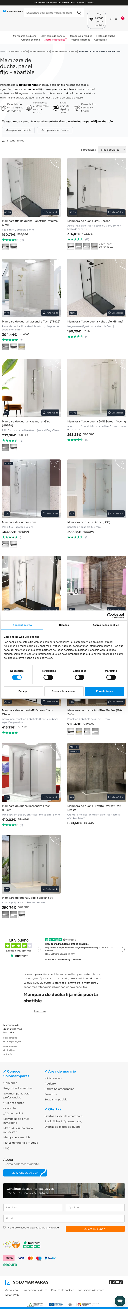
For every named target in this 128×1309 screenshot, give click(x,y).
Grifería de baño (30, 39)
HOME (3, 51)
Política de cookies (62, 1290)
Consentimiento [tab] (22, 625)
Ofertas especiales (54, 39)
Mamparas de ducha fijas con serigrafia (10, 1050)
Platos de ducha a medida (20, 1142)
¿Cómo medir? (13, 1113)
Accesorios (100, 39)
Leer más (40, 1011)
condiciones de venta (91, 1290)
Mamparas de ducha (24, 35)
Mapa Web (12, 1295)
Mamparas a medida (80, 35)
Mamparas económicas (55, 130)
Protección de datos (34, 1290)
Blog (6, 1148)
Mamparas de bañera (52, 35)
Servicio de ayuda (25, 1172)
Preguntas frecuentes (17, 1088)
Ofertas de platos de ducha (62, 1126)
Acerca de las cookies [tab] (105, 625)
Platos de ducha (105, 35)
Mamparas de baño (18, 51)
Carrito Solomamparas (59, 1088)
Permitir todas (104, 691)
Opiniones (10, 1082)
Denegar (23, 691)
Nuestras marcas (80, 39)
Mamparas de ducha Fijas (64, 51)
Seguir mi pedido (56, 1099)
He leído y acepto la (33, 1227)
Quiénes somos (13, 1102)
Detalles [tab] (64, 625)
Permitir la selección (64, 691)
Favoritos (50, 1094)
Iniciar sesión (53, 1078)
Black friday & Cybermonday (63, 1121)
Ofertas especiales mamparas (64, 1116)
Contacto (9, 1108)
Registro (50, 1083)
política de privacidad (45, 1227)
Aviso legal (11, 1290)
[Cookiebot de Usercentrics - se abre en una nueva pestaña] (109, 615)
